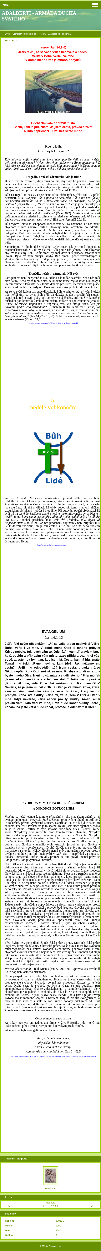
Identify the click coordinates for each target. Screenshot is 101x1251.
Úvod (7, 34)
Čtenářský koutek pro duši (25, 34)
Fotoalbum (50, 1188)
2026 (55, 1206)
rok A (43, 34)
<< (8, 1206)
